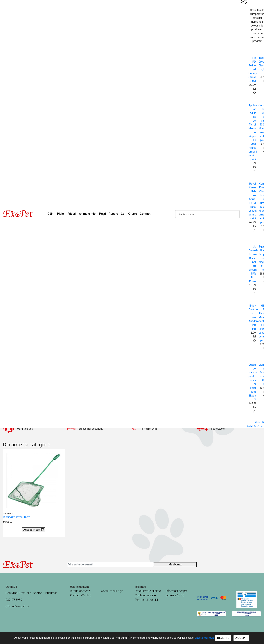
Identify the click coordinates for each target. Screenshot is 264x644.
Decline (223, 638)
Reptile (113, 213)
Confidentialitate (145, 595)
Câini (50, 213)
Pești (102, 213)
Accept (241, 638)
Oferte (132, 213)
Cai (123, 213)
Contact (145, 213)
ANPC (180, 595)
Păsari (71, 213)
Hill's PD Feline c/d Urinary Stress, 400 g (253, 69)
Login (119, 591)
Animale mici (87, 213)
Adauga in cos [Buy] (33, 529)
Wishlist (86, 595)
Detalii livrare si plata (148, 591)
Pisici (60, 213)
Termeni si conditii (146, 599)
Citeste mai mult (204, 637)
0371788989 (14, 599)
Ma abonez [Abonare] (175, 564)
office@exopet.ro (17, 606)
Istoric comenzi (80, 591)
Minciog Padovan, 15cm (16, 517)
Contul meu (108, 591)
